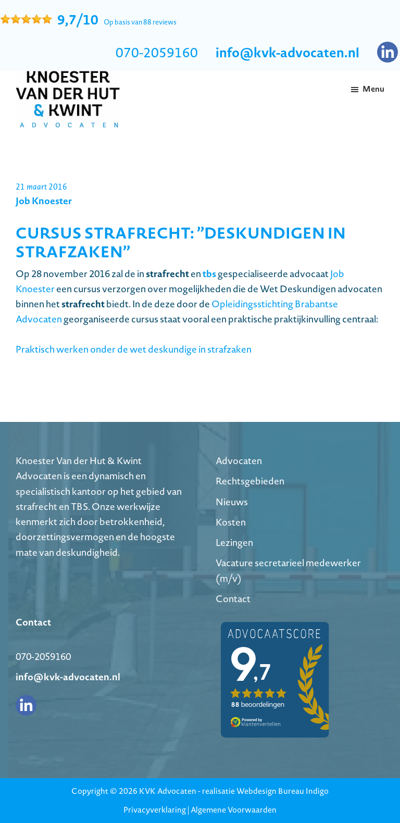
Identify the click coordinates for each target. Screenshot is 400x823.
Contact (233, 598)
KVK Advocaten (167, 790)
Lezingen (234, 542)
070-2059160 (157, 52)
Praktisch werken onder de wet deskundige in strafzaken (134, 349)
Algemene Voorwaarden (234, 809)
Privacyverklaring (154, 809)
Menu (373, 88)
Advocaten (239, 460)
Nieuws (232, 501)
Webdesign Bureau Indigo (282, 790)
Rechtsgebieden (250, 481)
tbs (209, 273)
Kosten (231, 522)
